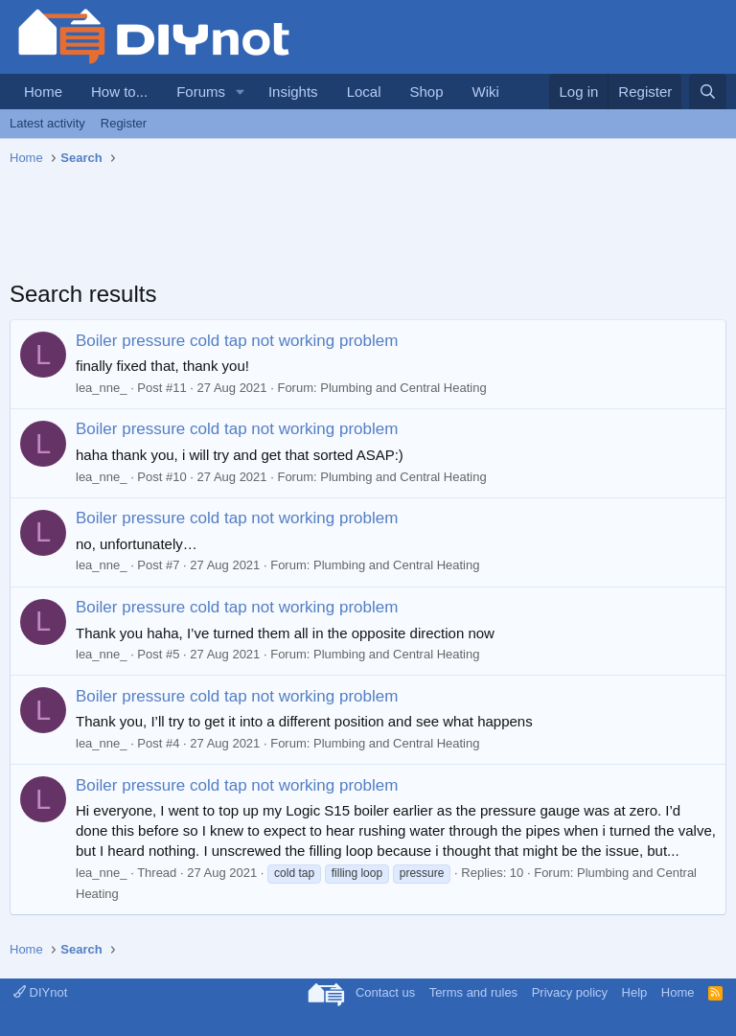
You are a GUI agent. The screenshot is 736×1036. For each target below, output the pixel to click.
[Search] (707, 91)
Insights (293, 91)
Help (635, 992)
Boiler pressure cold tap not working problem (237, 341)
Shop (426, 91)
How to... (119, 91)
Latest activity (47, 123)
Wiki (485, 91)
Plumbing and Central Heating (403, 387)
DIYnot (40, 992)
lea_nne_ (101, 387)
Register (124, 123)
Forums (200, 91)
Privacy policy (570, 992)
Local (364, 91)
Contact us (385, 992)
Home (43, 91)
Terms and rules (473, 992)
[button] (240, 91)
